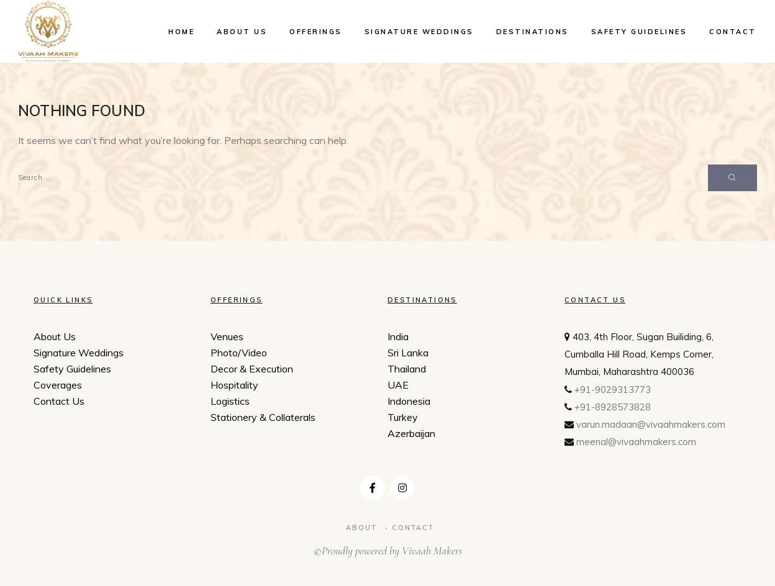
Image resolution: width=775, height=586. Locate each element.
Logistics (230, 401)
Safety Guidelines (639, 31)
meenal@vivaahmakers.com (636, 446)
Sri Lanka (408, 354)
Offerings (315, 31)
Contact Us (59, 401)
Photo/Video (239, 352)
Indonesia (409, 403)
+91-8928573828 (612, 411)
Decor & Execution (252, 369)
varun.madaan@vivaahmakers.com (650, 429)
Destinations (532, 31)
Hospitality (234, 385)
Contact (732, 31)
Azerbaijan (411, 435)
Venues (227, 336)
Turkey (403, 419)
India (398, 338)
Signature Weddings (419, 31)
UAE (398, 387)
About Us (242, 31)
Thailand (407, 370)
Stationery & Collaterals (263, 417)
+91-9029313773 (612, 394)
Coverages (58, 385)
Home (181, 31)
